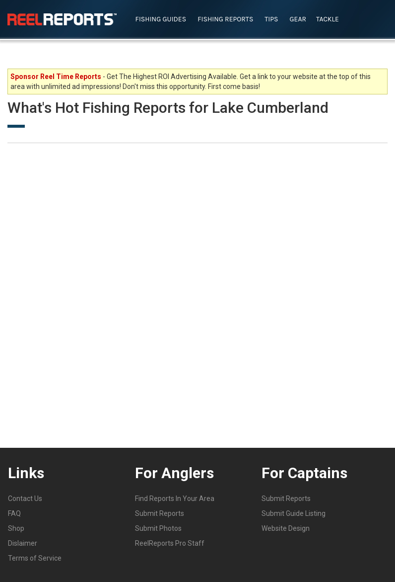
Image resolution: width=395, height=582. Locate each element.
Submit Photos (158, 528)
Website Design (286, 528)
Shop (16, 528)
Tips (271, 19)
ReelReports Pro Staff (169, 543)
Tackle (327, 19)
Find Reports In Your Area (174, 498)
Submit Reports (159, 513)
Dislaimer (22, 543)
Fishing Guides (161, 19)
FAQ (14, 513)
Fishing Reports (225, 19)
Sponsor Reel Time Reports (55, 77)
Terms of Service (35, 558)
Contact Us (25, 498)
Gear (298, 19)
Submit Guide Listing (294, 513)
